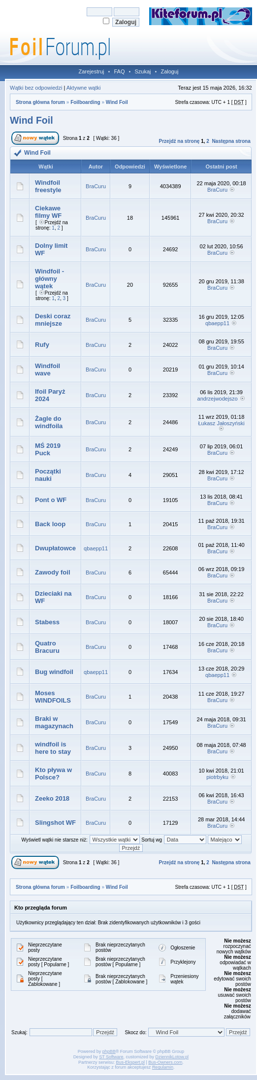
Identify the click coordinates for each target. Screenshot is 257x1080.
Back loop (50, 524)
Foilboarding (85, 102)
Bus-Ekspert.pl (130, 1062)
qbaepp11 (217, 323)
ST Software (111, 1056)
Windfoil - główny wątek (49, 279)
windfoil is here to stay (53, 748)
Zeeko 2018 (52, 798)
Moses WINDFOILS (53, 696)
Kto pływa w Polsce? (53, 773)
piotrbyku (217, 777)
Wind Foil (117, 102)
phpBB (109, 1051)
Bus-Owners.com (165, 1062)
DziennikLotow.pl (172, 1056)
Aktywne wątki (83, 88)
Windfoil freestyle (48, 186)
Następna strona (231, 141)
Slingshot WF (55, 822)
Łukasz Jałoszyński (221, 423)
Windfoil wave (47, 369)
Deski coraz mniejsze (52, 319)
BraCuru (96, 186)
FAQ (119, 71)
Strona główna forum (40, 102)
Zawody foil (52, 572)
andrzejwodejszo (217, 399)
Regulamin (162, 1067)
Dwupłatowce (55, 548)
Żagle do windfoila (49, 422)
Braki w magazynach (54, 722)
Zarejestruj (91, 71)
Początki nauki (48, 475)
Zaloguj (169, 71)
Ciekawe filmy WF (48, 211)
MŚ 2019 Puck (48, 449)
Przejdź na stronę (179, 141)
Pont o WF (50, 500)
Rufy (42, 344)
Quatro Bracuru (47, 647)
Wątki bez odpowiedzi (36, 88)
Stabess (47, 622)
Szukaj (142, 71)
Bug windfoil (54, 671)
